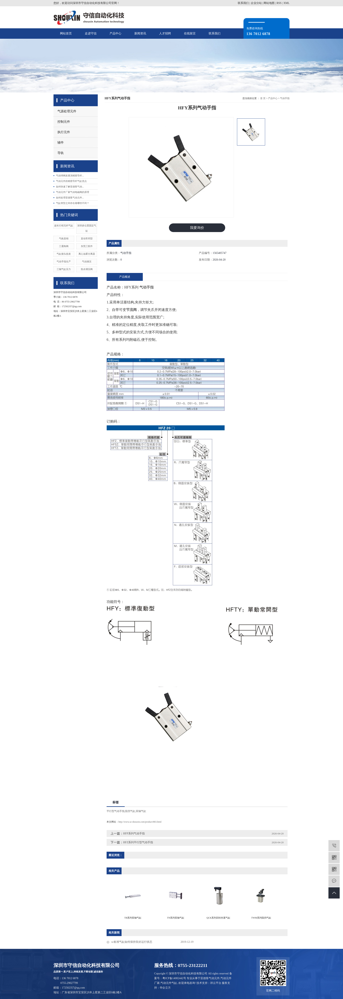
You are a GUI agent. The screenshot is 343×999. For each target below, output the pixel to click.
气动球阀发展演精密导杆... (70, 175)
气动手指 (285, 98)
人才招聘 (165, 33)
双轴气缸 (141, 811)
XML (286, 3)
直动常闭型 (87, 238)
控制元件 (63, 121)
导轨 (60, 153)
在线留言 (190, 33)
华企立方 (165, 987)
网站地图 (269, 3)
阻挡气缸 (130, 811)
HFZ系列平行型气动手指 (138, 842)
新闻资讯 (140, 33)
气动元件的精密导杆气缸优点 (71, 181)
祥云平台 (215, 983)
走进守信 (91, 33)
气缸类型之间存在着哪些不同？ (72, 203)
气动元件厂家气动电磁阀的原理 (72, 192)
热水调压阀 (87, 269)
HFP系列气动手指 (134, 833)
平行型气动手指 (115, 811)
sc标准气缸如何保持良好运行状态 (131, 942)
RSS (279, 3)
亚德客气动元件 (210, 978)
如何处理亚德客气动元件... (70, 197)
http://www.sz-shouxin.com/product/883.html (139, 822)
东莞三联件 (87, 246)
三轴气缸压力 (64, 269)
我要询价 (197, 228)
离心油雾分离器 (86, 254)
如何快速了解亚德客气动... (70, 186)
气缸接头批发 (64, 254)
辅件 (60, 142)
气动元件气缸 (168, 983)
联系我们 (243, 3)
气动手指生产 (64, 261)
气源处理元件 (66, 111)
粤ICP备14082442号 (174, 978)
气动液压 (86, 261)
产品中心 (115, 33)
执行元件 (63, 132)
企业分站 (256, 3)
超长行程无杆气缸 (63, 225)
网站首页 (66, 33)
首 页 (263, 98)
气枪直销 (63, 238)
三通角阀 (63, 246)
